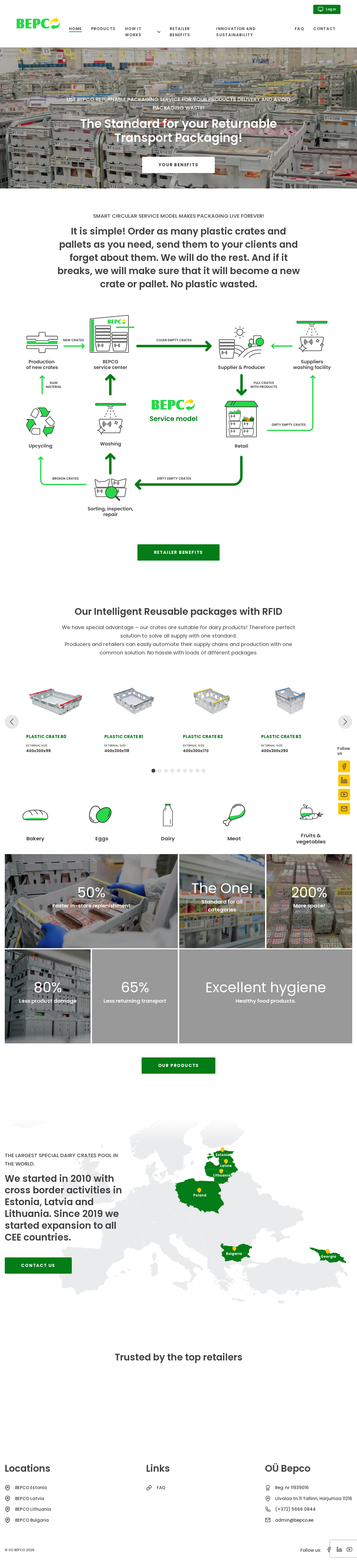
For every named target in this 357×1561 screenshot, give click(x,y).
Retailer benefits (180, 32)
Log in (327, 9)
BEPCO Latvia (29, 1498)
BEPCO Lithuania (33, 1509)
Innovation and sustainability (236, 32)
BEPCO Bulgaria (32, 1520)
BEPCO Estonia (31, 1488)
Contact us (38, 1265)
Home (75, 29)
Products (103, 28)
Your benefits (178, 165)
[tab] (153, 771)
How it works (133, 32)
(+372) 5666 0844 (295, 1509)
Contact (324, 28)
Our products (178, 1065)
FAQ (299, 28)
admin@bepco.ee (294, 1520)
